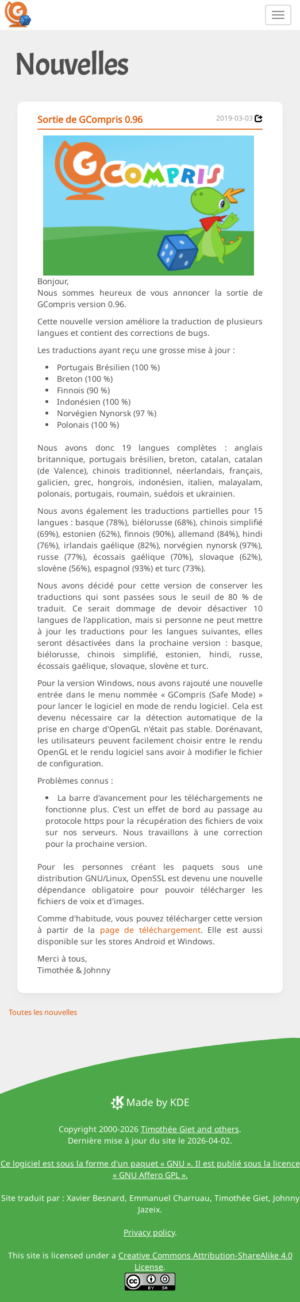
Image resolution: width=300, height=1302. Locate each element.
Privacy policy (149, 1232)
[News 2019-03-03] (259, 118)
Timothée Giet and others (190, 1128)
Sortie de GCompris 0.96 (90, 119)
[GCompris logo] (24, 14)
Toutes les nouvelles (43, 1012)
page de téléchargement (150, 929)
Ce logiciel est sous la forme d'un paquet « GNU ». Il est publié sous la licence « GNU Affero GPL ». (150, 1169)
